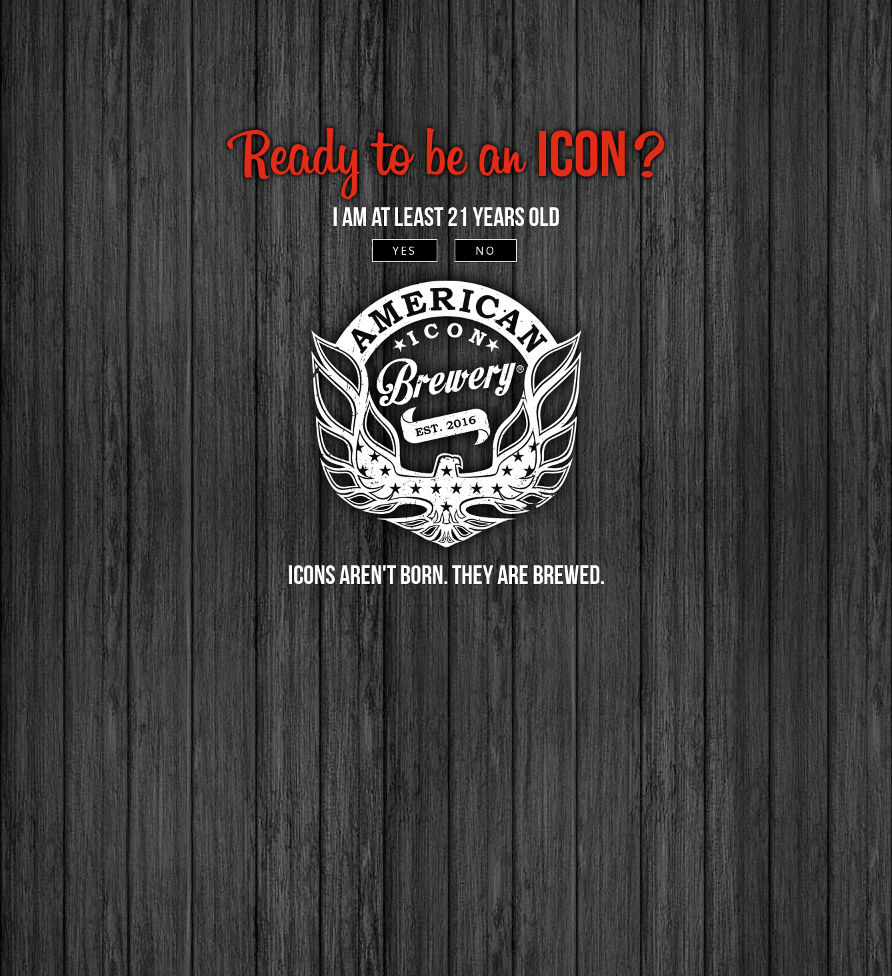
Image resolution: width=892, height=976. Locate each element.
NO (485, 250)
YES (405, 250)
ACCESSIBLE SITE (445, 99)
